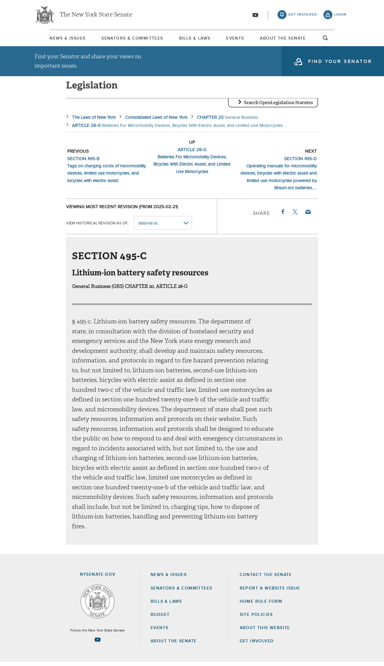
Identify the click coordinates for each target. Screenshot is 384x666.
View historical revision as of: (97, 227)
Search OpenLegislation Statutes (278, 107)
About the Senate (173, 645)
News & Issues (52, 39)
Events (240, 39)
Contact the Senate (266, 579)
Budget (160, 618)
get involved (302, 15)
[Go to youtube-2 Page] (98, 643)
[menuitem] (52, 38)
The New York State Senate (96, 15)
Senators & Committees (124, 39)
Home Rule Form (261, 605)
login (340, 15)
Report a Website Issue (270, 592)
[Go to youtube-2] (255, 15)
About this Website (265, 632)
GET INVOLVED (257, 645)
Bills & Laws (193, 39)
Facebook (282, 216)
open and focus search (340, 39)
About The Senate (295, 39)
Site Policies (256, 618)
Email (308, 216)
